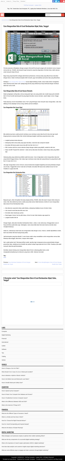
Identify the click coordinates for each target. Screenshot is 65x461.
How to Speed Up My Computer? (10, 390)
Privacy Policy (16, 1)
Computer (4, 331)
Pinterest (61, 1)
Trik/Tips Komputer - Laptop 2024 (32, 5)
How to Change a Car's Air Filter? (10, 368)
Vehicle (4, 360)
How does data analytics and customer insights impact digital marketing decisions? (23, 446)
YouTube (63, 1)
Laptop (3, 345)
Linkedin (58, 1)
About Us (3, 1)
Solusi (7, 20)
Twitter (56, 1)
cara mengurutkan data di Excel (17, 81)
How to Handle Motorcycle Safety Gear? (12, 382)
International (5, 342)
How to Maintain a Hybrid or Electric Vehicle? (13, 375)
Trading (4, 356)
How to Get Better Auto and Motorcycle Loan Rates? (15, 379)
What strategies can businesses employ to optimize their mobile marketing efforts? (23, 436)
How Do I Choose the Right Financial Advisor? (14, 420)
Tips (3, 353)
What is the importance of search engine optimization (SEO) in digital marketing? (23, 443)
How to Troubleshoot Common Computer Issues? (15, 398)
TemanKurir (50, 459)
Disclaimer (22, 1)
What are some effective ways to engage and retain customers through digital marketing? (25, 450)
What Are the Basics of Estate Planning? (12, 427)
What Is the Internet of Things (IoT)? (11, 405)
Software (4, 349)
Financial (4, 338)
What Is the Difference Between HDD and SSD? (14, 401)
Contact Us (8, 1)
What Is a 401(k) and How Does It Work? (12, 417)
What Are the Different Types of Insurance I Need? (15, 413)
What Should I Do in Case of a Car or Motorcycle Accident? (17, 372)
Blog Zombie (59, 459)
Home (3, 20)
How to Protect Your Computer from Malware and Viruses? (17, 394)
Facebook (53, 1)
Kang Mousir (12, 459)
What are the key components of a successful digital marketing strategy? (21, 439)
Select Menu (2, 15)
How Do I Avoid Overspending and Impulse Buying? (15, 424)
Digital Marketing (6, 335)
